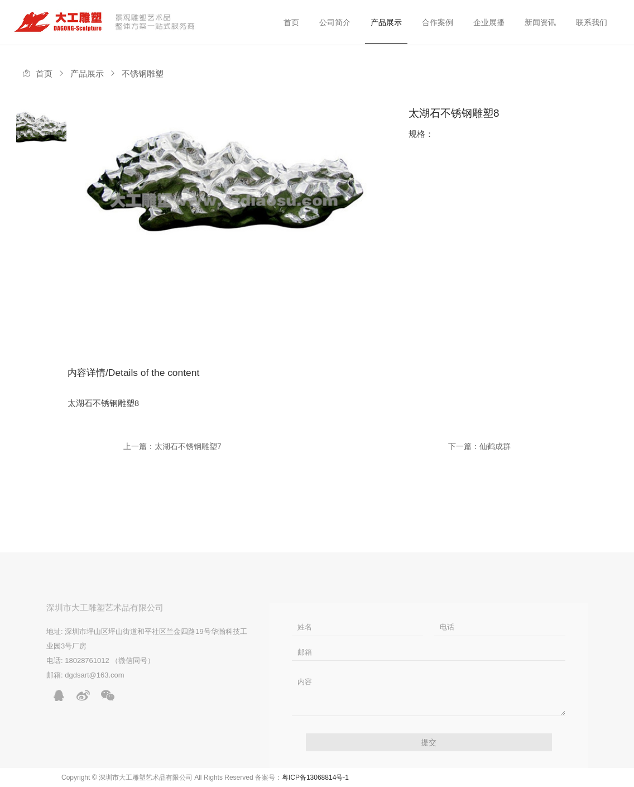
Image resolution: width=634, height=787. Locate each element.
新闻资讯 (540, 22)
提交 (428, 742)
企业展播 (489, 22)
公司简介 (334, 22)
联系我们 (591, 22)
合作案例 (437, 22)
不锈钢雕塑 (143, 73)
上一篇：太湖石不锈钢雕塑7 (172, 446)
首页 (291, 22)
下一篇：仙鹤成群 (479, 446)
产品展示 (386, 22)
